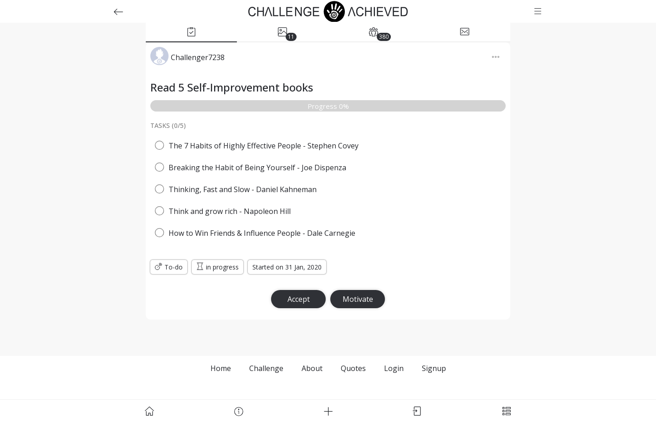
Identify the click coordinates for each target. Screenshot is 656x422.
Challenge (266, 368)
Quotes (353, 368)
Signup (434, 368)
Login (394, 368)
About (312, 368)
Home (220, 368)
